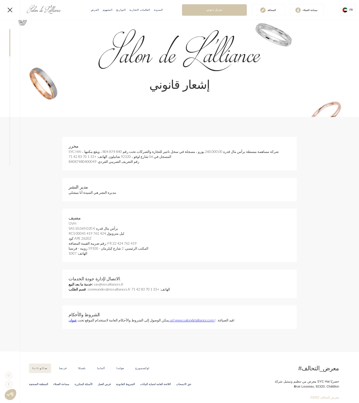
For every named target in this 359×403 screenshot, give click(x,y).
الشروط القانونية (125, 384)
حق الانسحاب (183, 384)
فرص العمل (104, 384)
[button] (347, 10)
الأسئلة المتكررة (83, 384)
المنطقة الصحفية (38, 384)
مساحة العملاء (61, 384)
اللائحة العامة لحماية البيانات (155, 384)
